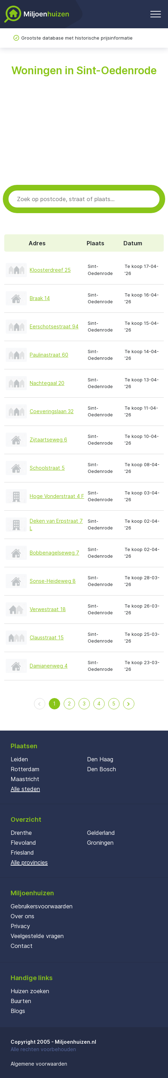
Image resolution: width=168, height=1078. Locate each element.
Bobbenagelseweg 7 (54, 553)
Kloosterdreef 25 (50, 270)
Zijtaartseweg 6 (48, 440)
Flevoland (23, 842)
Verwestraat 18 (48, 609)
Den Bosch (101, 769)
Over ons (22, 916)
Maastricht (25, 779)
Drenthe (21, 832)
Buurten (21, 1000)
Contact (22, 945)
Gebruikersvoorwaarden (42, 906)
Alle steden (25, 788)
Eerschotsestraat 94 (54, 326)
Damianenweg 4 (49, 666)
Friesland (22, 852)
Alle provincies (29, 862)
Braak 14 (40, 298)
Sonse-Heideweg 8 (53, 581)
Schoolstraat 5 (47, 468)
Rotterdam (25, 769)
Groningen (100, 842)
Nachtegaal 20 (47, 383)
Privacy (20, 926)
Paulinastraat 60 (49, 355)
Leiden (19, 759)
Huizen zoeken (30, 991)
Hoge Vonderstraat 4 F (57, 496)
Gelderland (101, 832)
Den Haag (100, 759)
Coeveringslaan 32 (52, 411)
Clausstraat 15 (47, 637)
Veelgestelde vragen (37, 935)
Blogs (18, 1010)
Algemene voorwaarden (39, 1064)
